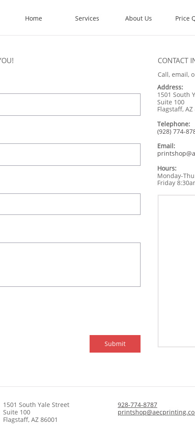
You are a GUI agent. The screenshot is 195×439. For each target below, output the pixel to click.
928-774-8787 (137, 404)
